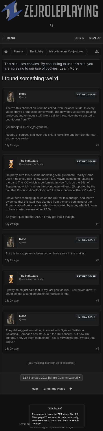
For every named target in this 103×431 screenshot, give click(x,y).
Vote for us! (55, 408)
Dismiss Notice (81, 407)
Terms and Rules (53, 388)
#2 (97, 224)
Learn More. (69, 68)
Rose (22, 93)
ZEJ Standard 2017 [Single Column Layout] (50, 377)
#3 (97, 260)
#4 (97, 300)
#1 (97, 145)
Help (35, 388)
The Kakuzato (28, 160)
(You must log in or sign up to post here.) (51, 362)
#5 (97, 348)
